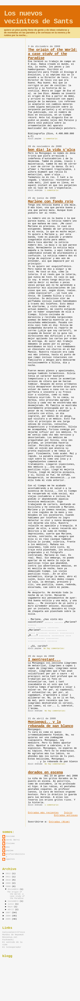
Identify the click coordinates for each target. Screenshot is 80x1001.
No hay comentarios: (55, 648)
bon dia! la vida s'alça (51, 150)
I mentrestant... (44, 660)
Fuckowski (8, 939)
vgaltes (10, 859)
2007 (9, 912)
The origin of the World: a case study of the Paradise (52, 54)
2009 (9, 883)
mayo (11, 907)
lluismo (10, 843)
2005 (9, 919)
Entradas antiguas (66, 815)
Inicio (68, 812)
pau (8, 847)
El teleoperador (11, 947)
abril (11, 909)
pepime (9, 850)
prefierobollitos (15, 855)
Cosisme (10, 836)
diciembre (14, 889)
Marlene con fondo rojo (50, 201)
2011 (9, 877)
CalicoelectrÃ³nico (13, 932)
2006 (9, 916)
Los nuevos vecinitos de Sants (38, 17)
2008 (9, 886)
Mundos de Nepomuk (13, 934)
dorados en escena (45, 772)
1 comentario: (51, 139)
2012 (9, 873)
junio (11, 904)
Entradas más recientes (43, 812)
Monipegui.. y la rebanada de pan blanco (50, 724)
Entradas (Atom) (59, 821)
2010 (9, 880)
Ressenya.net (9, 937)
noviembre (14, 901)
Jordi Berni (13, 840)
